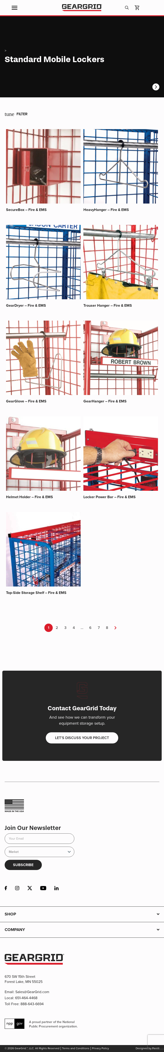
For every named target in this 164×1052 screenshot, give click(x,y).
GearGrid (82, 7)
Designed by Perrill (147, 1048)
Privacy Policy (100, 1048)
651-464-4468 (26, 998)
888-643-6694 (32, 1004)
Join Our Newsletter (33, 828)
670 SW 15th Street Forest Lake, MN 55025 (24, 979)
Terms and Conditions (75, 1048)
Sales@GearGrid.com (32, 992)
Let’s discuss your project (82, 737)
